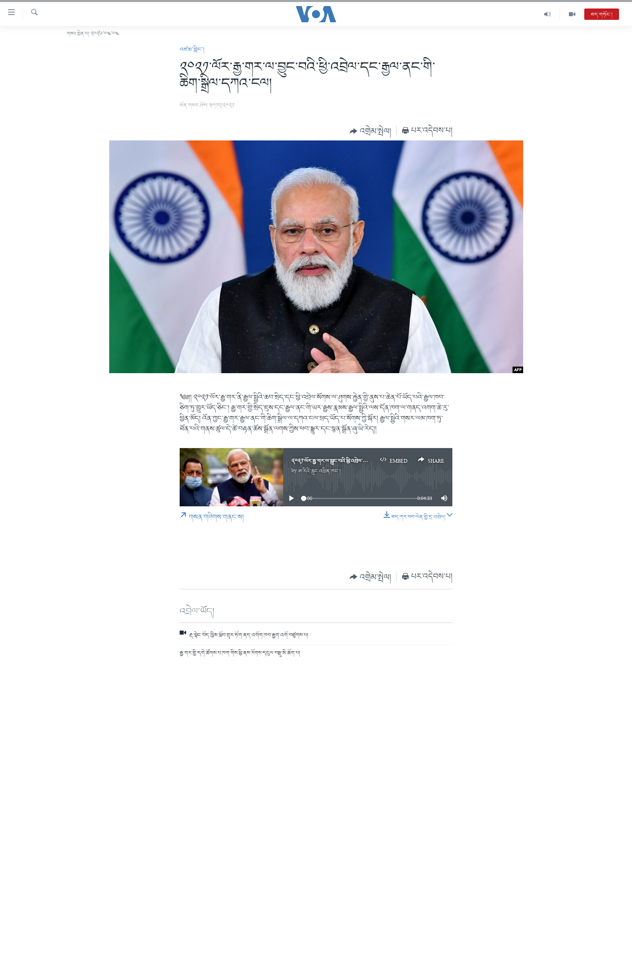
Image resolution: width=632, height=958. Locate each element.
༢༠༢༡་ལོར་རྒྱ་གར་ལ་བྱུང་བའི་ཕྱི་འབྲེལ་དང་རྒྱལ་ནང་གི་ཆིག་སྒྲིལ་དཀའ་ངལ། (360, 461)
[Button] (370, 131)
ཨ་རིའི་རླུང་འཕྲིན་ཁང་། (319, 471)
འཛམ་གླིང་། (192, 50)
